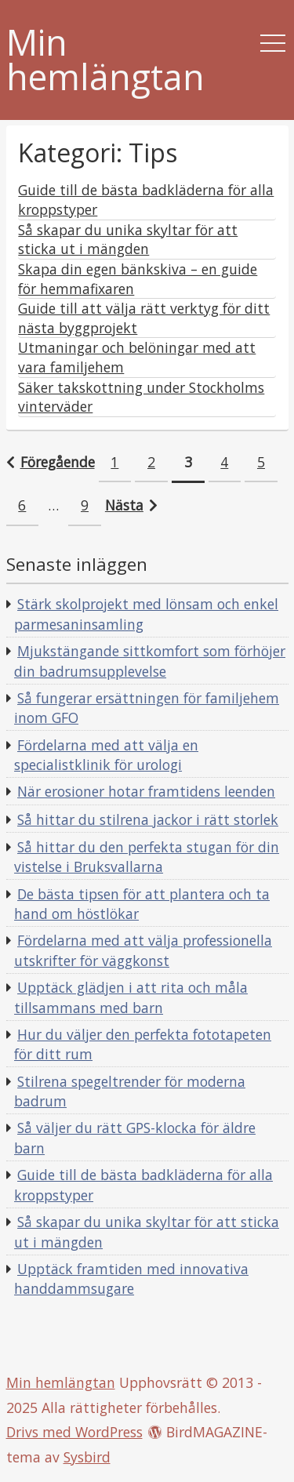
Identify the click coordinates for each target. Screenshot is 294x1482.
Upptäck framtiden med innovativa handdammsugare (131, 1279)
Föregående (57, 461)
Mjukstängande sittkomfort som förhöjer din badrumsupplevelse (149, 661)
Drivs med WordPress (74, 1431)
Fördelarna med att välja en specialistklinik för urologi (106, 755)
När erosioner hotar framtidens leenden (146, 791)
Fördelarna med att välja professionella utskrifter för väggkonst (143, 950)
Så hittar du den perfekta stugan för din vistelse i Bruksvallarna (146, 857)
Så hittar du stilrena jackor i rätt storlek (147, 819)
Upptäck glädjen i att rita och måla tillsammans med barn (131, 997)
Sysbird (87, 1456)
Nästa (124, 505)
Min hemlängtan (105, 60)
